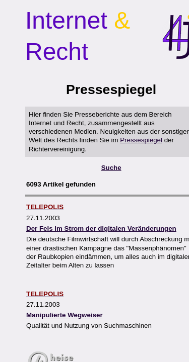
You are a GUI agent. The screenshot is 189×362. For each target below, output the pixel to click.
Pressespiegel (141, 140)
